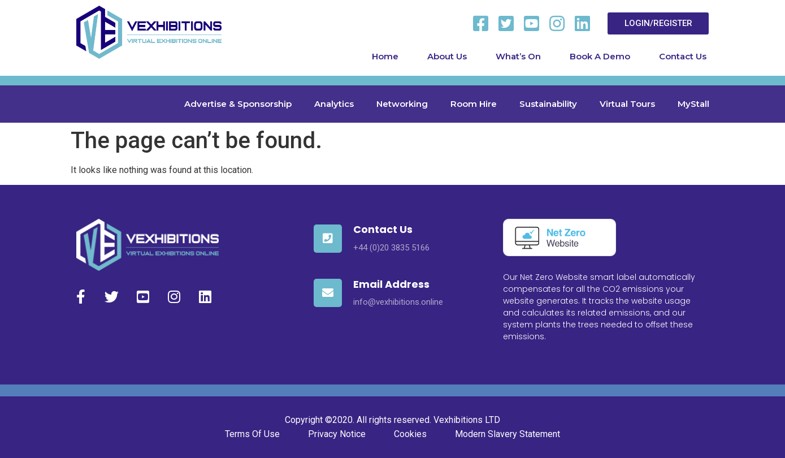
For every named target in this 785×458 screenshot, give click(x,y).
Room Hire (473, 103)
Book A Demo (600, 56)
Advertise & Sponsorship (238, 103)
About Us (447, 56)
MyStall (693, 103)
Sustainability (548, 103)
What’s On (518, 56)
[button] (658, 23)
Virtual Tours (627, 103)
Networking (402, 103)
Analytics (334, 103)
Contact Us (682, 56)
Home (385, 56)
